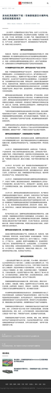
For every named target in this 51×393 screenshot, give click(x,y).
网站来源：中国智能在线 (17, 23)
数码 (14, 384)
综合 (44, 384)
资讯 (9, 8)
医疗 (26, 384)
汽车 (23, 384)
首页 (5, 8)
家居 (19, 384)
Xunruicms (47, 388)
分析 (40, 384)
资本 (36, 384)
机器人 (31, 384)
